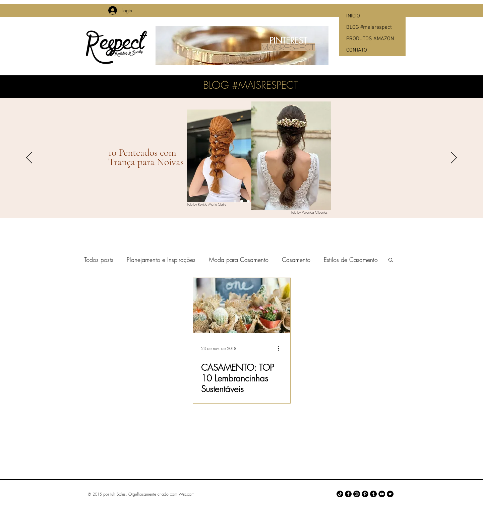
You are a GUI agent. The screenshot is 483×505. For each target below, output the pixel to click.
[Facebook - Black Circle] (348, 494)
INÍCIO (353, 16)
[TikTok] (340, 494)
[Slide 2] (241, 201)
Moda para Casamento (238, 259)
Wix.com (186, 494)
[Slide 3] (248, 201)
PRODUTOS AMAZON (370, 38)
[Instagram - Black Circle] (356, 494)
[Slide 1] (235, 201)
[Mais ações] (281, 348)
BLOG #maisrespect (369, 27)
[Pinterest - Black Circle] (365, 494)
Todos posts (98, 259)
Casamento (296, 259)
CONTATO (356, 50)
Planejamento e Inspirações (161, 259)
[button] (390, 260)
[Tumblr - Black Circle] (373, 494)
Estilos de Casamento (351, 259)
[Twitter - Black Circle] (390, 494)
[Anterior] (29, 158)
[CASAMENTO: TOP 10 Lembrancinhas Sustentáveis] (241, 305)
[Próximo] (454, 158)
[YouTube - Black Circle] (381, 494)
